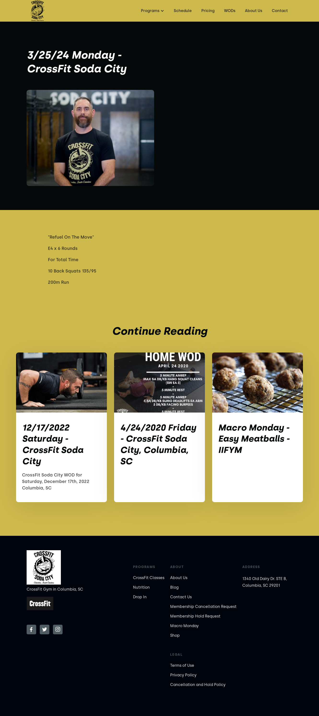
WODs (229, 10)
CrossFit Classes (148, 577)
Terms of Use (182, 665)
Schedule (183, 10)
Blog (174, 587)
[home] (37, 11)
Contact (280, 10)
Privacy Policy (183, 675)
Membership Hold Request (195, 616)
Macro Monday (184, 625)
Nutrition (141, 587)
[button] (152, 11)
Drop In (140, 597)
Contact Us (181, 597)
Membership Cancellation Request (203, 606)
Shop (175, 635)
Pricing (208, 10)
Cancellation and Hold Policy (198, 684)
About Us (253, 10)
